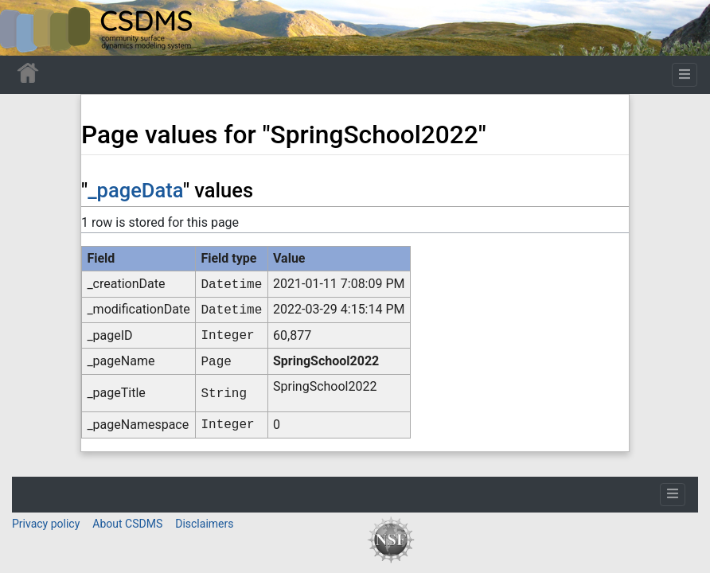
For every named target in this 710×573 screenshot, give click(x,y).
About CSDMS (127, 523)
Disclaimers (204, 523)
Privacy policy (46, 523)
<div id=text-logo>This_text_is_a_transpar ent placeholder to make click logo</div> (25, 28)
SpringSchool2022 (326, 360)
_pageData (135, 190)
